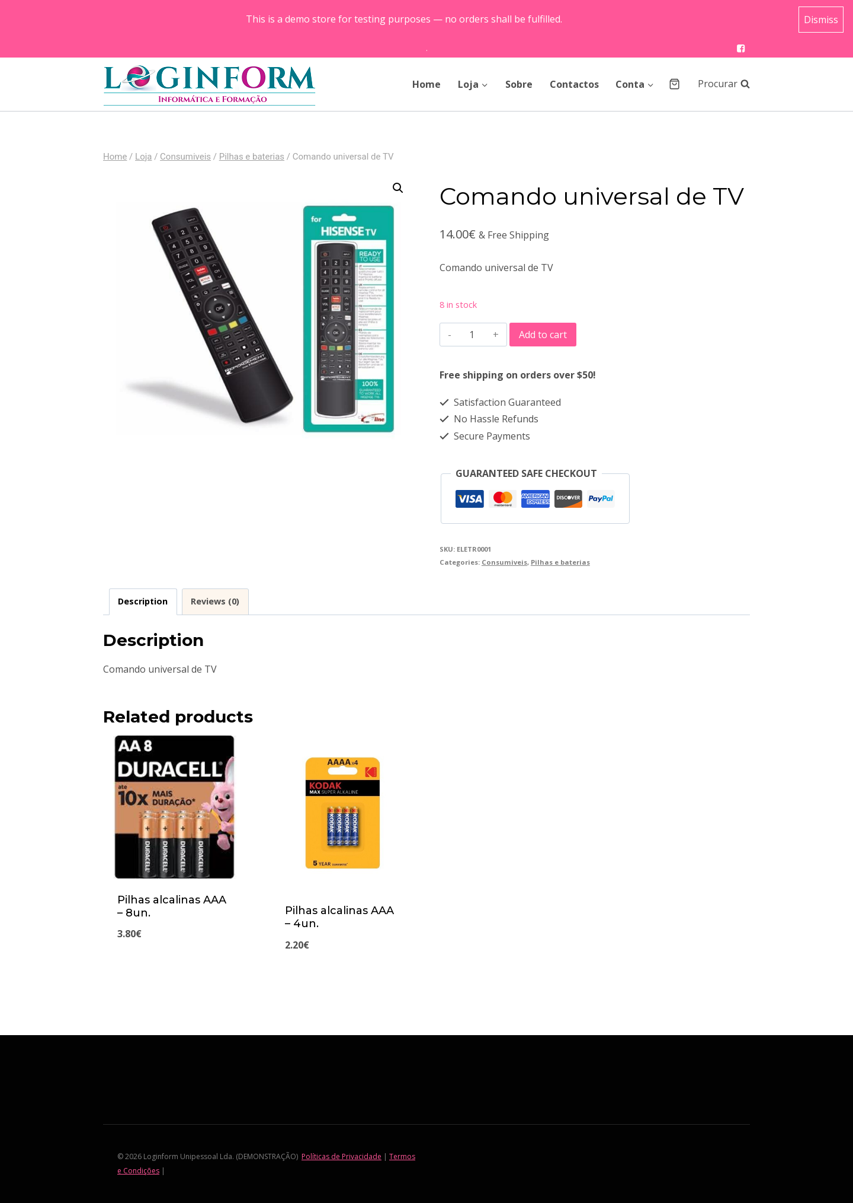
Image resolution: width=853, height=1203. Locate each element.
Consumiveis (504, 562)
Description (143, 601)
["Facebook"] (741, 48)
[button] (484, 84)
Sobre (519, 84)
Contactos (574, 84)
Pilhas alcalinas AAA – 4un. (339, 917)
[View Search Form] (718, 84)
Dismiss (821, 19)
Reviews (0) (215, 601)
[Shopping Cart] (674, 84)
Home (426, 84)
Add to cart (543, 334)
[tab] (143, 601)
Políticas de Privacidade (341, 1156)
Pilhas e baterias (560, 562)
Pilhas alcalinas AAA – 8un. (171, 906)
